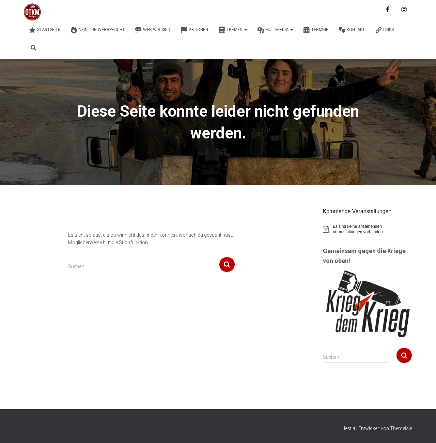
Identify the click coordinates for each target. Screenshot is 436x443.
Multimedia (275, 30)
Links (384, 30)
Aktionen (194, 30)
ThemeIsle (401, 428)
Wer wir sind (152, 30)
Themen (232, 30)
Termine (315, 30)
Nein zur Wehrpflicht (98, 30)
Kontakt (352, 30)
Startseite (44, 30)
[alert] (367, 229)
